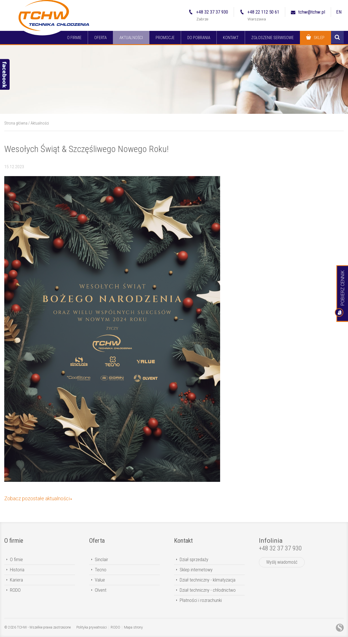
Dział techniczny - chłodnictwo (208, 590)
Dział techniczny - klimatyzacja (207, 580)
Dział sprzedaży (194, 559)
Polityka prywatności (91, 627)
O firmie (13, 540)
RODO (15, 590)
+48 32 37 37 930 (280, 548)
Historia (17, 569)
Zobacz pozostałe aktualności (37, 498)
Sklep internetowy (196, 569)
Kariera (16, 580)
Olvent (100, 590)
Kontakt (183, 540)
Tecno (100, 569)
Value (100, 580)
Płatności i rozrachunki (201, 600)
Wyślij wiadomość (281, 562)
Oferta (97, 540)
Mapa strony (133, 627)
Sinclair (101, 559)
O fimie (16, 559)
